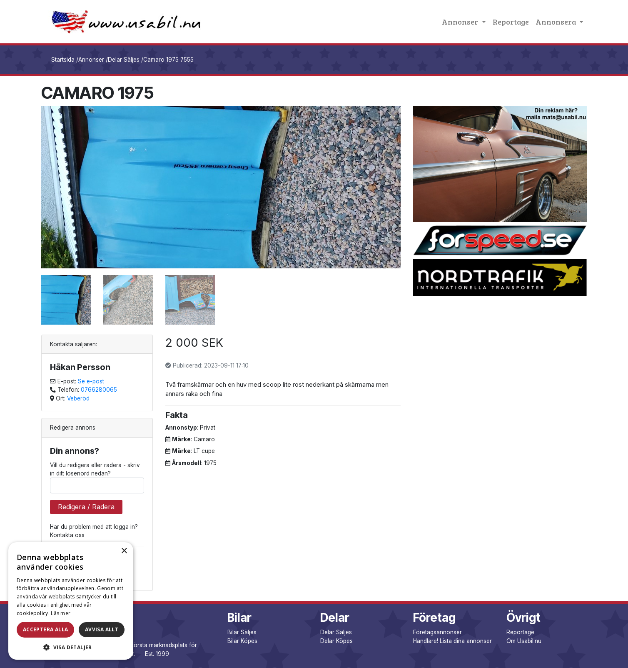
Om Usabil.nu (523, 641)
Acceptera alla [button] (45, 629)
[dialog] (70, 601)
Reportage (511, 22)
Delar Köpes (336, 641)
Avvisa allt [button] (101, 629)
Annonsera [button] (557, 22)
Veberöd (78, 398)
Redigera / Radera (86, 507)
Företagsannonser (437, 632)
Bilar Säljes (242, 632)
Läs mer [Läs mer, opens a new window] (60, 613)
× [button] (124, 551)
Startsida (63, 59)
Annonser (91, 59)
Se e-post (91, 381)
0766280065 (99, 389)
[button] (71, 647)
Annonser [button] (461, 22)
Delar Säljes (124, 59)
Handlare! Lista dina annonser (452, 641)
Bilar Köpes (242, 641)
